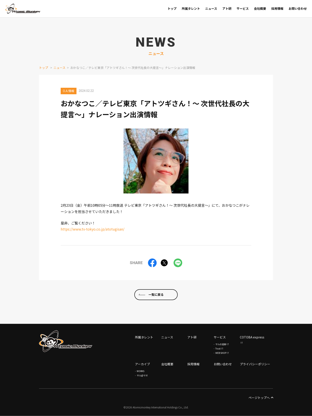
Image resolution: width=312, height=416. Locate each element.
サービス (220, 337)
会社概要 (167, 364)
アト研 (192, 337)
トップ (43, 67)
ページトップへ (261, 397)
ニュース (59, 67)
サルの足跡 (220, 344)
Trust (218, 348)
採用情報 (193, 364)
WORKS (140, 371)
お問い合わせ (223, 364)
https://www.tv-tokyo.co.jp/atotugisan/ (92, 229)
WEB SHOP (220, 352)
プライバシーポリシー (255, 364)
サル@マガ (142, 375)
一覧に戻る (156, 301)
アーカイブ (142, 364)
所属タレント (144, 337)
